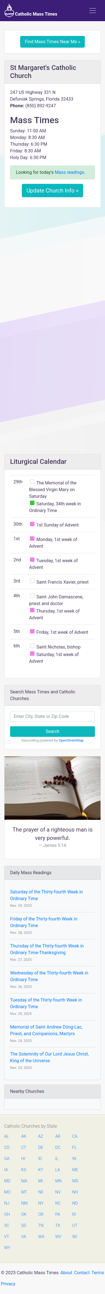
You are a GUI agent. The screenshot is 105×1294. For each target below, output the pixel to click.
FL (74, 1147)
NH (75, 1192)
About (66, 1272)
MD (7, 1181)
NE (40, 1192)
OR (41, 1214)
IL (56, 1158)
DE (40, 1147)
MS (75, 1181)
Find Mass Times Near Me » (52, 41)
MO (7, 1192)
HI (23, 1158)
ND (75, 1203)
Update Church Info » (53, 190)
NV (57, 1192)
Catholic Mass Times (30, 11)
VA (23, 1236)
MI (40, 1181)
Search (52, 731)
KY (40, 1170)
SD (23, 1225)
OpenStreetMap (71, 740)
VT (6, 1236)
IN (74, 1158)
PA (57, 1214)
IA (6, 1170)
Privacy (8, 1283)
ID (40, 1158)
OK (24, 1214)
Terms (98, 1272)
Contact (82, 1272)
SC (6, 1225)
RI (74, 1214)
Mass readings (69, 172)
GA (7, 1158)
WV (58, 1236)
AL (6, 1136)
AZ (40, 1136)
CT (23, 1147)
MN (58, 1181)
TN (41, 1225)
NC (58, 1203)
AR (57, 1136)
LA (57, 1170)
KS (23, 1170)
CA (74, 1136)
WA (41, 1236)
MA (24, 1181)
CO (7, 1147)
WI (74, 1236)
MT (24, 1192)
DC (57, 1147)
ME (75, 1170)
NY (41, 1203)
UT (74, 1225)
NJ (6, 1203)
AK (23, 1136)
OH (7, 1214)
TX (57, 1225)
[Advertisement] (52, 266)
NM (24, 1203)
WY (7, 1248)
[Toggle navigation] (93, 10)
